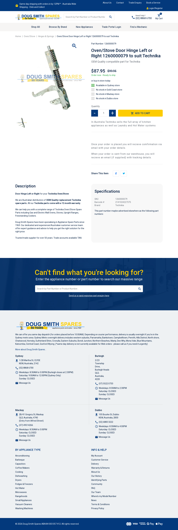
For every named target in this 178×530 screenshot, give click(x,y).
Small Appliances (23, 500)
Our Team (96, 492)
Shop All (35, 27)
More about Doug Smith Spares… (30, 349)
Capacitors (20, 464)
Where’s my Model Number (103, 496)
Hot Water (20, 488)
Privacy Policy (97, 508)
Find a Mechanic (138, 27)
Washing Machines (24, 508)
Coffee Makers (22, 468)
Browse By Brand (58, 27)
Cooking (19, 472)
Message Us (25, 383)
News (93, 500)
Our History (96, 476)
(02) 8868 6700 (144, 18)
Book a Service (153, 3)
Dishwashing (21, 476)
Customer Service (99, 460)
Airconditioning (22, 456)
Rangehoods (21, 496)
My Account (96, 456)
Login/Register (155, 8)
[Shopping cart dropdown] (159, 17)
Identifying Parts (99, 480)
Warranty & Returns (100, 468)
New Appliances (84, 27)
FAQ (93, 488)
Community (96, 484)
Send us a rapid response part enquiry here (89, 295)
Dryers (18, 480)
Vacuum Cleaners (23, 504)
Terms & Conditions (100, 504)
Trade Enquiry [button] (135, 3)
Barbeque (20, 460)
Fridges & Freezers (24, 484)
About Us (107, 3)
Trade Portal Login (111, 27)
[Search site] (110, 17)
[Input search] (85, 17)
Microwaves (21, 492)
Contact (120, 3)
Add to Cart (140, 113)
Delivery (95, 464)
